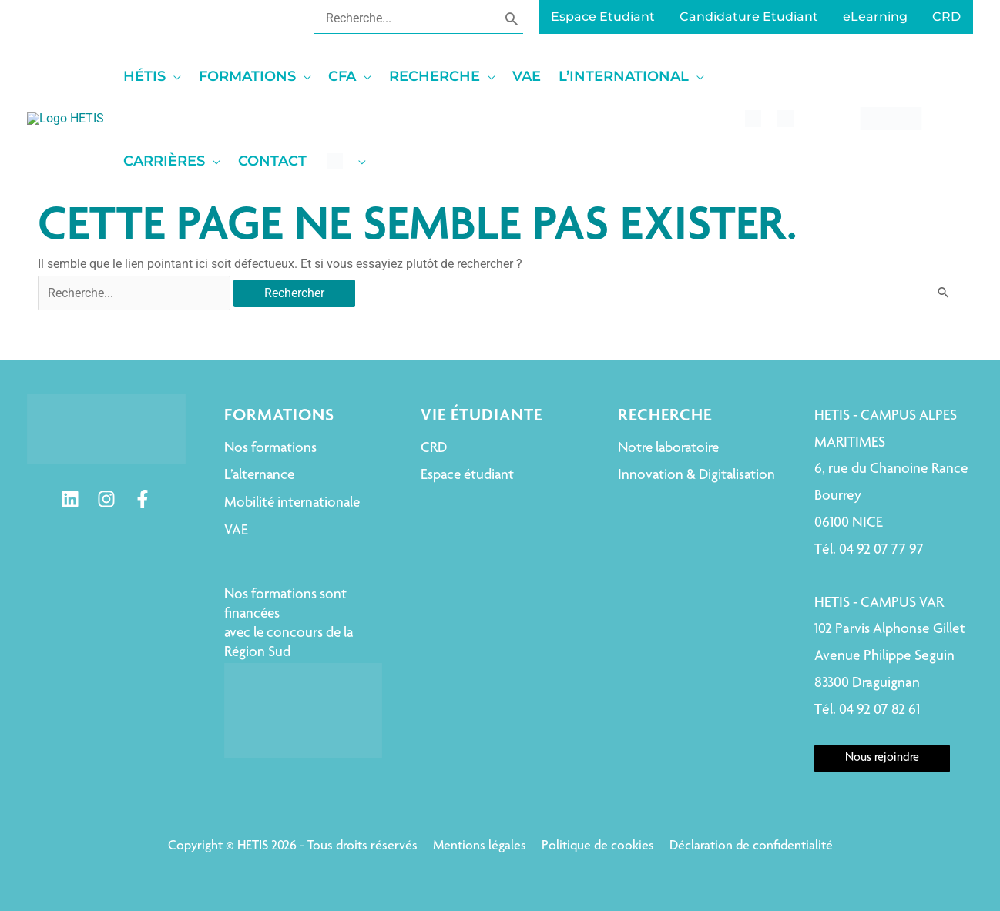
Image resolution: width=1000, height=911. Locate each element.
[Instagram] (106, 499)
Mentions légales (479, 846)
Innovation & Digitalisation (696, 475)
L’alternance (259, 475)
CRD (434, 448)
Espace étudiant (467, 475)
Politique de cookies (598, 846)
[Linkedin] (70, 499)
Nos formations (270, 448)
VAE (236, 531)
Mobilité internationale (292, 503)
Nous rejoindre (882, 758)
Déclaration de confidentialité (751, 846)
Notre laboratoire (668, 448)
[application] (265, 76)
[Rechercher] (511, 17)
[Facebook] (142, 499)
